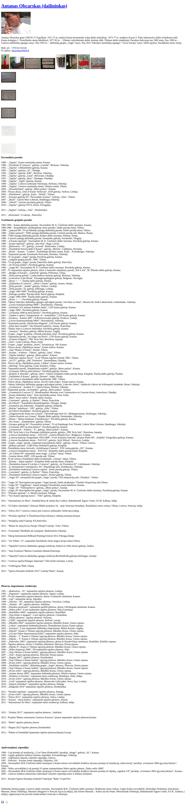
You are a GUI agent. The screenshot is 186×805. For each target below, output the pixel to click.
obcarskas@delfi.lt (20, 50)
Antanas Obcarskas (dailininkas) (34, 5)
